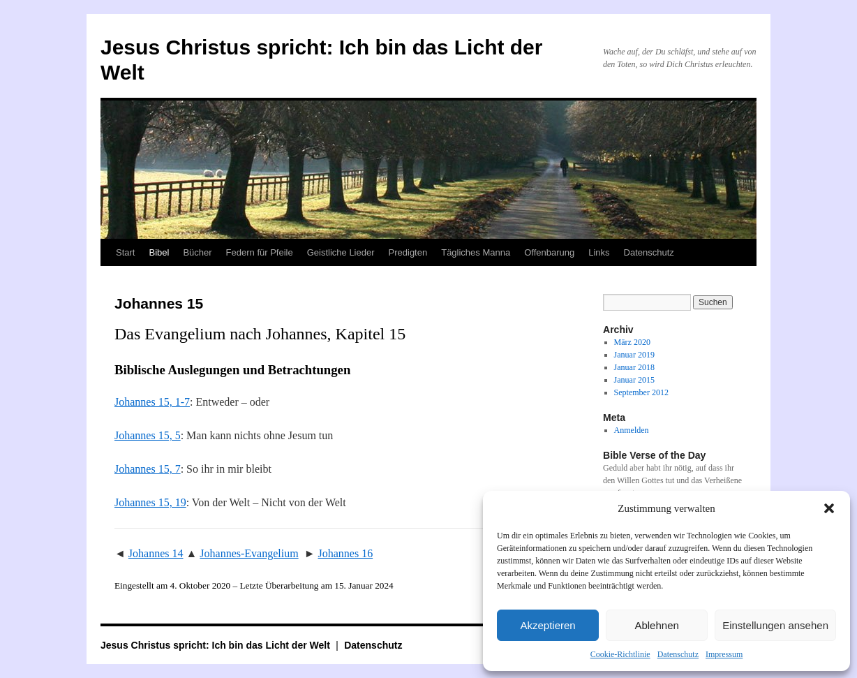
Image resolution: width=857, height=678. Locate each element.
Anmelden (631, 430)
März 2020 (632, 342)
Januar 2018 (634, 367)
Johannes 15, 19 (150, 502)
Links (598, 252)
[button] (829, 508)
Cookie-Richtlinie (620, 654)
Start (125, 252)
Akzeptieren (547, 625)
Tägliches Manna (475, 252)
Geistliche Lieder (341, 252)
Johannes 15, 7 (147, 469)
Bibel (159, 252)
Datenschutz (678, 654)
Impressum (724, 654)
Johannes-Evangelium (249, 553)
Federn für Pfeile (259, 252)
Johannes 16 (345, 553)
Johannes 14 (156, 553)
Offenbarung (549, 252)
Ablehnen (656, 625)
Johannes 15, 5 (147, 435)
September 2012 (641, 392)
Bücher (197, 252)
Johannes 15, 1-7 (152, 402)
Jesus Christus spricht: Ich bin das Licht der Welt (216, 645)
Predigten (408, 252)
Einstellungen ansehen (775, 625)
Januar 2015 (634, 380)
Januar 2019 (634, 355)
